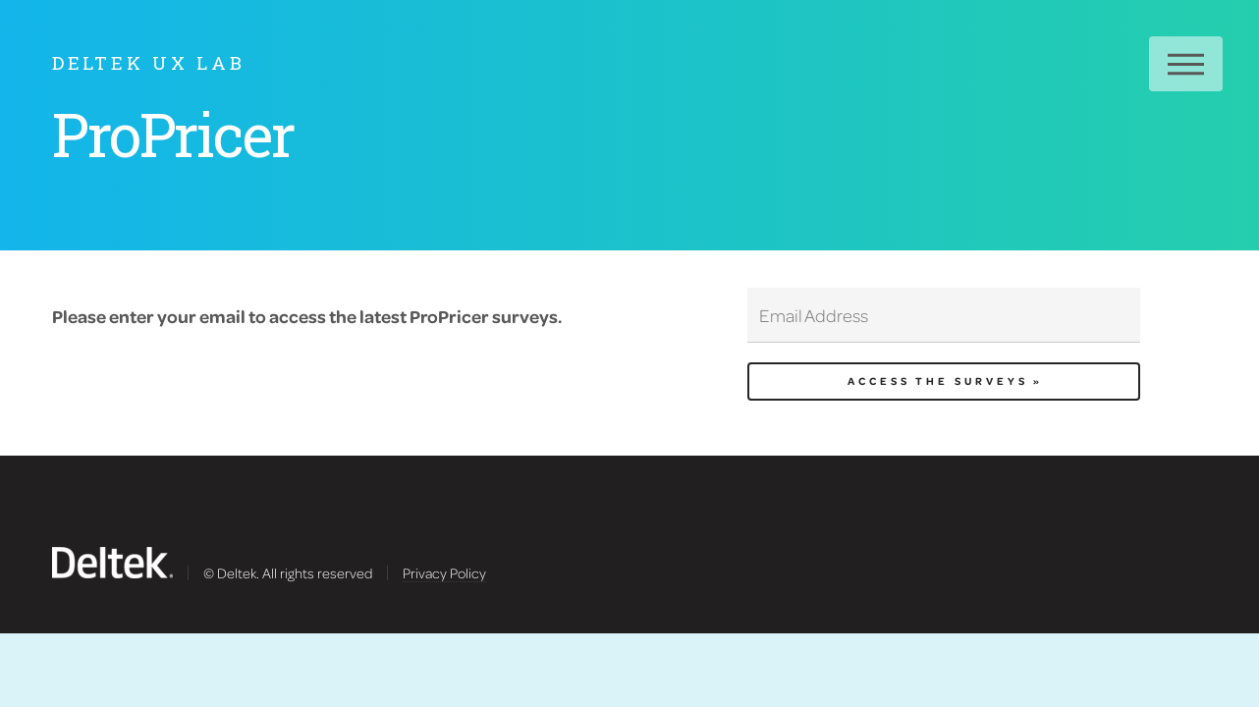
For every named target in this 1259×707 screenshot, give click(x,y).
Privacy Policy (444, 572)
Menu (1186, 63)
